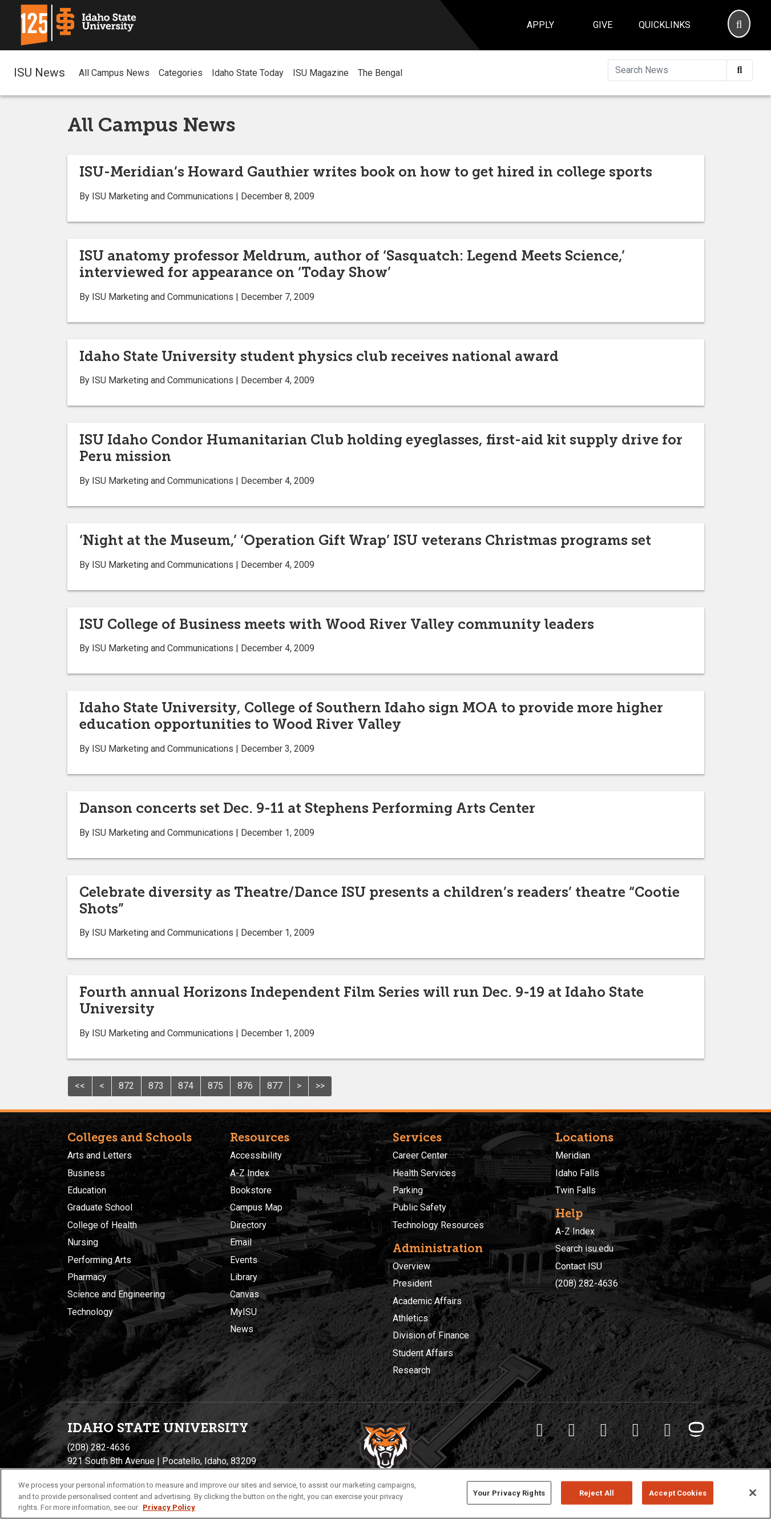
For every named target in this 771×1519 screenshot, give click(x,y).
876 (245, 1085)
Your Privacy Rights (509, 1492)
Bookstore (251, 1190)
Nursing (82, 1242)
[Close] (752, 1492)
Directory (248, 1225)
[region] (385, 1493)
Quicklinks (665, 24)
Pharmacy (87, 1277)
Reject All (596, 1492)
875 (215, 1085)
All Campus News (114, 72)
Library (243, 1277)
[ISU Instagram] (603, 1430)
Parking (408, 1190)
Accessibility (256, 1155)
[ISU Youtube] (635, 1430)
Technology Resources (438, 1225)
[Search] (739, 25)
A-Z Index (249, 1173)
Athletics (410, 1318)
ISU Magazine (321, 72)
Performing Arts (99, 1260)
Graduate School (99, 1207)
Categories (181, 72)
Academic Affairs (427, 1301)
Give (602, 24)
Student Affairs (423, 1353)
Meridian (572, 1155)
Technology (90, 1311)
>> (320, 1085)
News (241, 1329)
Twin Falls (575, 1190)
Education (86, 1190)
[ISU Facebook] (539, 1430)
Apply (540, 24)
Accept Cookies (678, 1492)
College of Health (102, 1225)
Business (86, 1173)
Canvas (244, 1294)
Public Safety (419, 1207)
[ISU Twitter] (571, 1430)
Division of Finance (431, 1335)
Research (411, 1370)
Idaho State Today (248, 72)
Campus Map (256, 1207)
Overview (411, 1266)
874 (185, 1085)
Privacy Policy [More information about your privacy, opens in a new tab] (169, 1507)
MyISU (243, 1311)
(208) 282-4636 (586, 1283)
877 (274, 1085)
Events (243, 1260)
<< (80, 1085)
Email (241, 1242)
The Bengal (380, 72)
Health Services (424, 1173)
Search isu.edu (584, 1248)
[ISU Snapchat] (667, 1430)
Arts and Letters (99, 1155)
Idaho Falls (577, 1173)
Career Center (420, 1155)
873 (156, 1085)
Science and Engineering (116, 1294)
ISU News (39, 72)
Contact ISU (578, 1266)
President (412, 1283)
